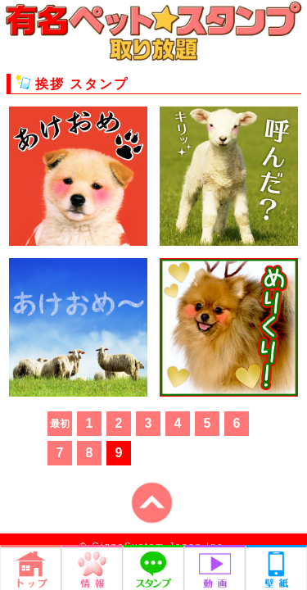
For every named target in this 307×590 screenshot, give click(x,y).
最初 (60, 423)
